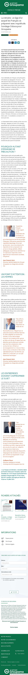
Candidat (4, 657)
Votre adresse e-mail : (6, 572)
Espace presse (9, 538)
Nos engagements (7, 643)
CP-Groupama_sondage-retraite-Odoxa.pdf (6, 517)
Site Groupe (9, 541)
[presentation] (14, 586)
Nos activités (6, 646)
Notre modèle (6, 636)
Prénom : (3, 560)
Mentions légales (10, 544)
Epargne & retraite (13, 35)
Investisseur (5, 654)
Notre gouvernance (8, 640)
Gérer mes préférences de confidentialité (18, 674)
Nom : (2, 566)
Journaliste (5, 651)
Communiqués (5, 35)
